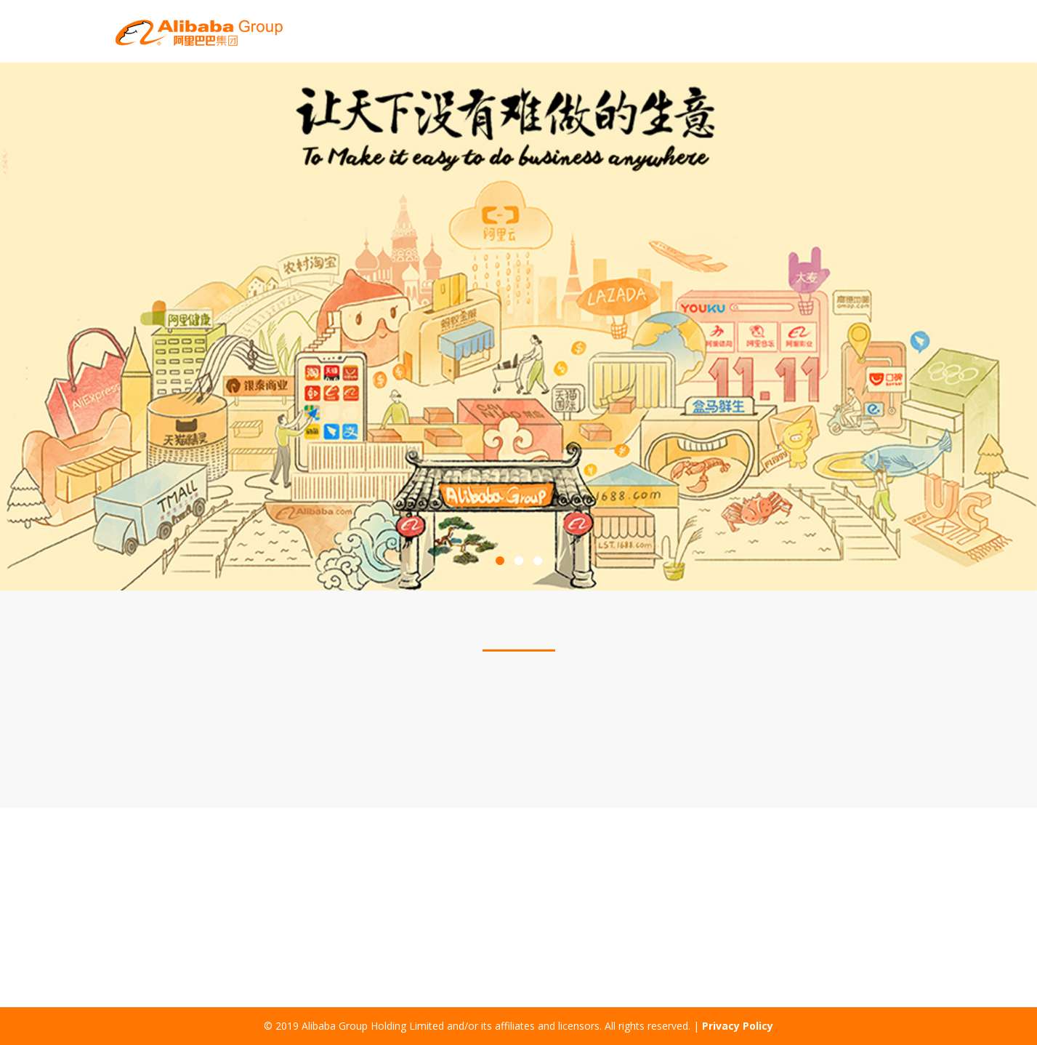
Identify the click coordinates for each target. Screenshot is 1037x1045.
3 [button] (537, 561)
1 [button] (500, 561)
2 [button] (519, 561)
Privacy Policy (737, 1026)
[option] (518, 326)
